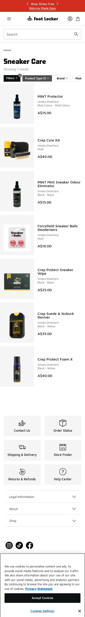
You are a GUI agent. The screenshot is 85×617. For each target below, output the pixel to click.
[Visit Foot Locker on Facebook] (29, 545)
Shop (42, 521)
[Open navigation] (9, 18)
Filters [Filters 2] (13, 77)
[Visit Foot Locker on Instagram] (9, 545)
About (42, 509)
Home (7, 50)
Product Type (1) (37, 78)
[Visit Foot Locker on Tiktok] (19, 545)
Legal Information (42, 497)
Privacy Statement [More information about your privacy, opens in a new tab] (39, 593)
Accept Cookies (42, 602)
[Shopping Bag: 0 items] (78, 18)
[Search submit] (76, 34)
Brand (62, 78)
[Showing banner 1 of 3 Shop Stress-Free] (42, 6)
